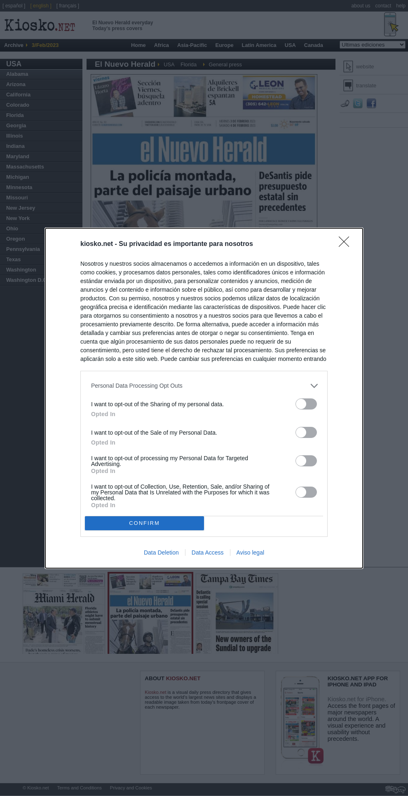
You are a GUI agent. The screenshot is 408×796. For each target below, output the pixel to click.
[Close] (346, 244)
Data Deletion (161, 552)
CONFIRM (144, 523)
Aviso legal (250, 552)
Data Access (208, 552)
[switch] (306, 404)
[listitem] (204, 386)
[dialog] (204, 398)
